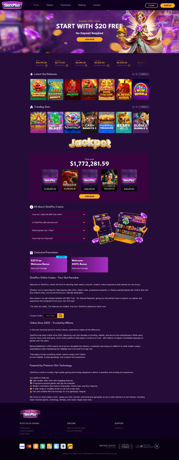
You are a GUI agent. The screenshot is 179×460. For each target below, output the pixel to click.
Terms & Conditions (27, 431)
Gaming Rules (25, 428)
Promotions (66, 5)
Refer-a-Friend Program (76, 428)
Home (36, 5)
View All (143, 74)
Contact (96, 5)
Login (151, 5)
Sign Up (167, 5)
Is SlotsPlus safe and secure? (45, 222)
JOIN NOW (89, 39)
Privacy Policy (25, 434)
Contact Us (119, 428)
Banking (82, 5)
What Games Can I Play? (43, 230)
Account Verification (74, 431)
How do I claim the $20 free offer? (47, 214)
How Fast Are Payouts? (42, 238)
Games (50, 5)
